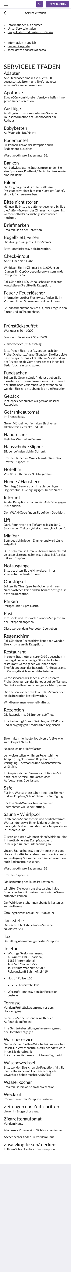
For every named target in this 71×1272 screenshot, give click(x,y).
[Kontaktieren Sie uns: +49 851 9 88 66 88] (39, 4)
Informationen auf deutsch (25, 25)
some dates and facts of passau (28, 50)
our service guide (19, 46)
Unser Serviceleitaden (22, 28)
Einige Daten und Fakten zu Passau (30, 32)
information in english (22, 42)
